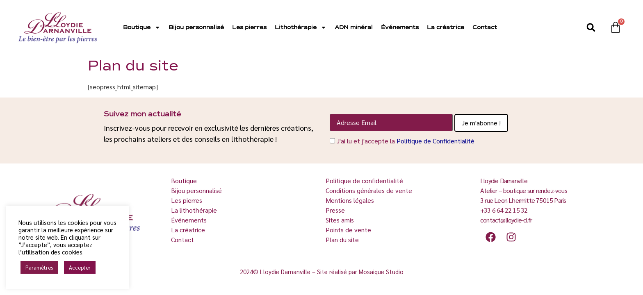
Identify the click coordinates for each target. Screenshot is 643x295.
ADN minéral (354, 27)
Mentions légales (350, 200)
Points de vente (348, 229)
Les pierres (249, 27)
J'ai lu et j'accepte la (405, 140)
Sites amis (340, 220)
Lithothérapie (300, 27)
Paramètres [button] (39, 267)
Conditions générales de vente (369, 190)
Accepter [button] (80, 267)
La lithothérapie (195, 210)
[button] (591, 27)
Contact (484, 27)
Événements (400, 27)
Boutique (141, 27)
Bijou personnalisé (196, 27)
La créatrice (445, 27)
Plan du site (342, 239)
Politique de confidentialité (364, 180)
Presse (335, 210)
